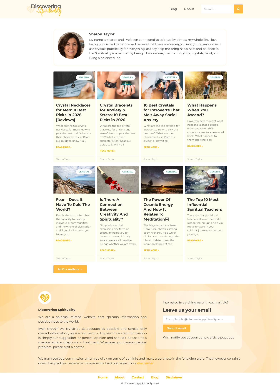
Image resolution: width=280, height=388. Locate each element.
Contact (138, 377)
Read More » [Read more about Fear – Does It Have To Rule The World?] (64, 240)
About (189, 9)
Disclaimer (174, 377)
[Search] (238, 8)
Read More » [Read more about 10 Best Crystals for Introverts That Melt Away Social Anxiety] (151, 147)
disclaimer (145, 363)
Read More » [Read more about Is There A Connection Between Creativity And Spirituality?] (107, 250)
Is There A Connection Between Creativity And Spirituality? (114, 209)
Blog (173, 9)
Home (103, 377)
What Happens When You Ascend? (202, 110)
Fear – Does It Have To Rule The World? (73, 204)
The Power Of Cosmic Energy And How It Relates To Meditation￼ (158, 209)
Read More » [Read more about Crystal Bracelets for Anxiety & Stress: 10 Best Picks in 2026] (107, 150)
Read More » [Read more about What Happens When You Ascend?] (195, 146)
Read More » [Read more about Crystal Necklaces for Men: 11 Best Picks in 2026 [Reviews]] (64, 147)
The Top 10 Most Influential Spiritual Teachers (204, 204)
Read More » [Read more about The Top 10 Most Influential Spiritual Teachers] (195, 240)
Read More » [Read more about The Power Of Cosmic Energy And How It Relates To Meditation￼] (151, 250)
